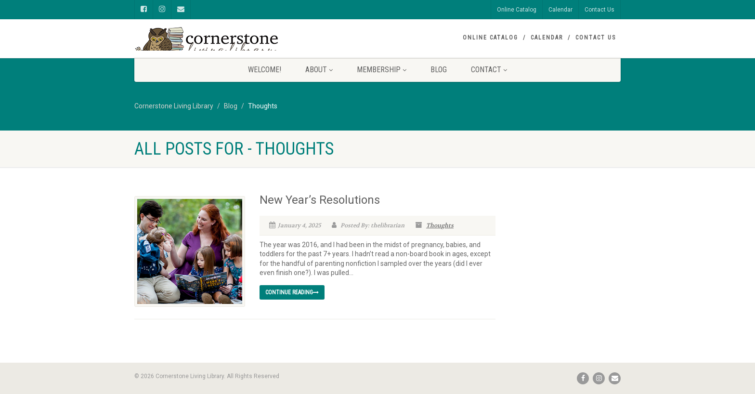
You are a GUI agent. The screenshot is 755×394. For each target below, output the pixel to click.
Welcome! (264, 69)
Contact (489, 69)
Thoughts (440, 225)
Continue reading (292, 292)
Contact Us (599, 9)
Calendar (560, 9)
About (319, 69)
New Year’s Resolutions (320, 200)
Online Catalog (516, 9)
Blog (438, 69)
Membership (381, 69)
